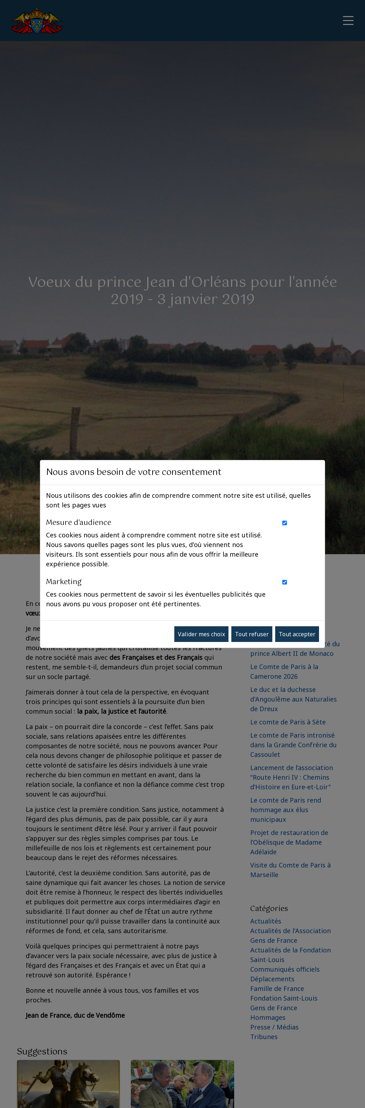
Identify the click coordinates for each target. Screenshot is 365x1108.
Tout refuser (252, 634)
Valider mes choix (201, 634)
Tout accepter (297, 634)
